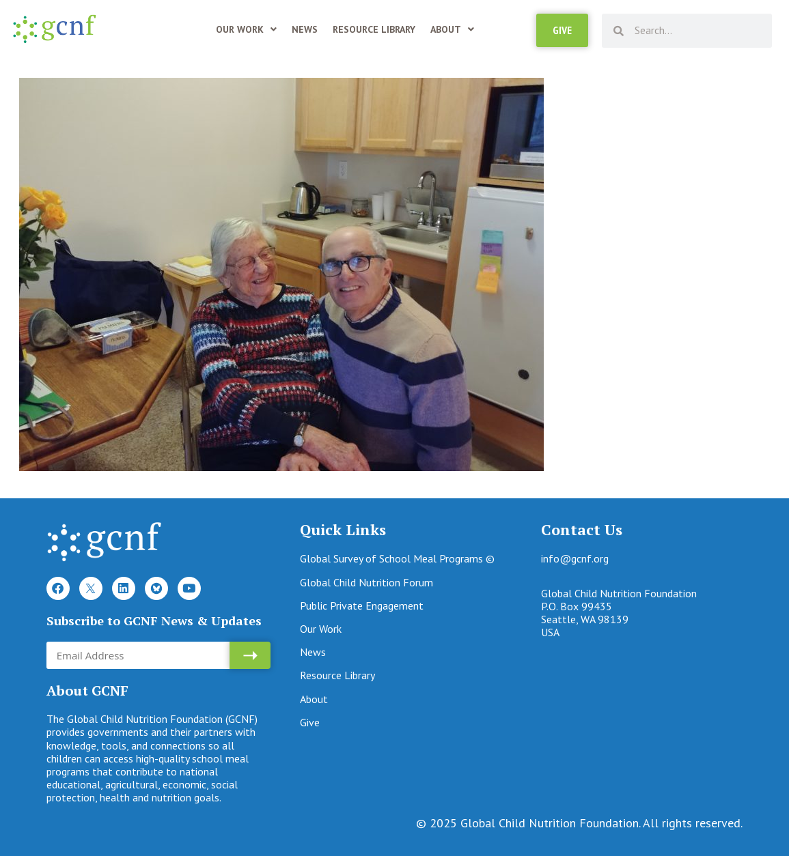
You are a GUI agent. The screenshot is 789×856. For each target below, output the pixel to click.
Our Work (246, 29)
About (452, 29)
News (305, 29)
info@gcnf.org (575, 558)
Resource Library (374, 29)
